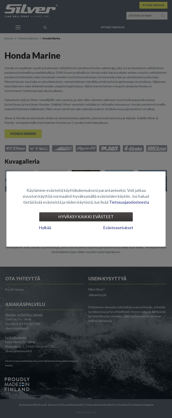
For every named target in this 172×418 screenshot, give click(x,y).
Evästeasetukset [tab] (118, 227)
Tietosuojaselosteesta (129, 202)
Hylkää (45, 227)
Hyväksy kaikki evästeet (86, 216)
